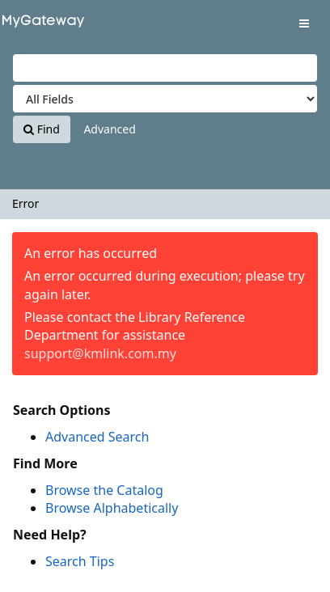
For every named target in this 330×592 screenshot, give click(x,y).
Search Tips (79, 561)
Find (41, 129)
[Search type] (165, 98)
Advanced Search (97, 437)
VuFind (39, 25)
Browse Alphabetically (111, 508)
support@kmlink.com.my (100, 353)
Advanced (109, 129)
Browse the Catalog (104, 490)
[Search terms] (165, 68)
